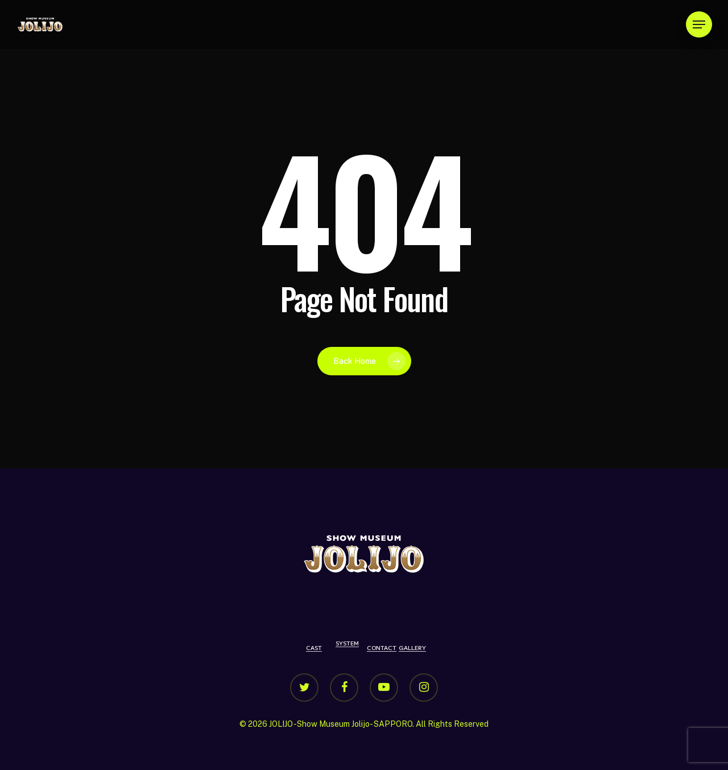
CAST (314, 648)
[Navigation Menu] (699, 25)
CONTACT (381, 648)
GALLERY (412, 648)
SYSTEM (347, 643)
